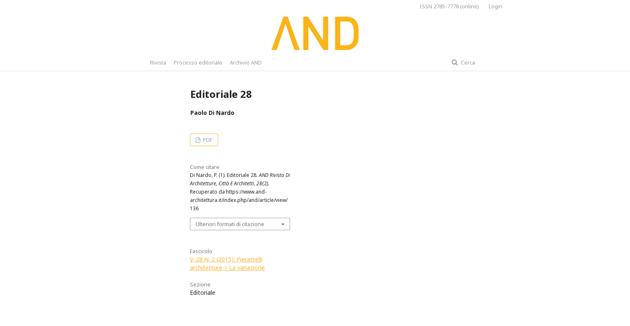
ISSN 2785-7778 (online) (449, 6)
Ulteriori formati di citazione (230, 224)
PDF (207, 140)
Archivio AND (246, 62)
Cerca (467, 62)
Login (495, 6)
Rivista (158, 62)
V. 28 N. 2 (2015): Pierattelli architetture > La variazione (227, 263)
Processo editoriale (198, 62)
